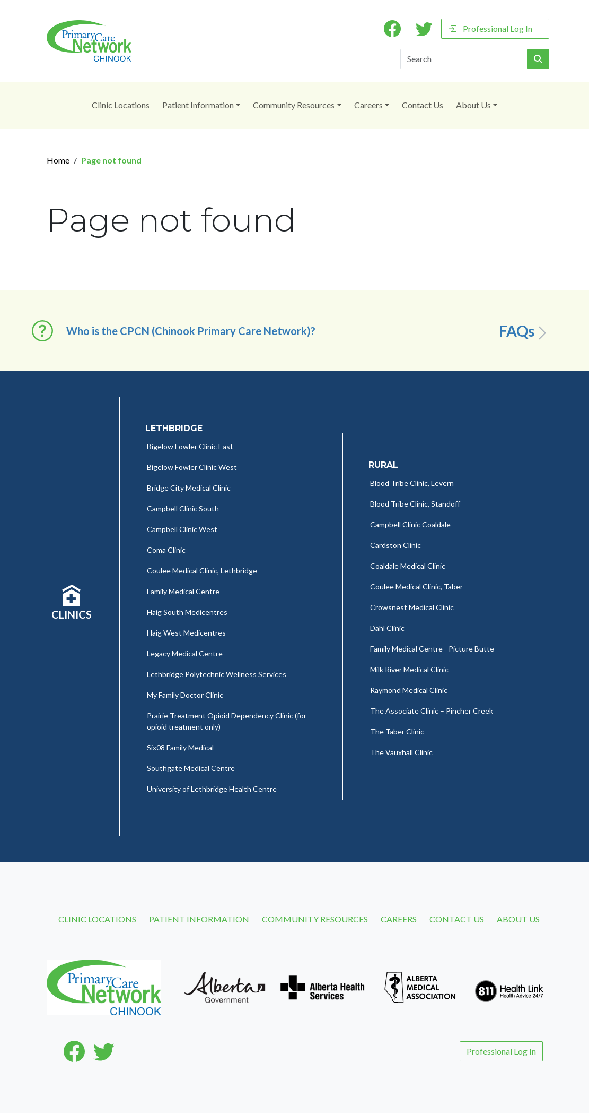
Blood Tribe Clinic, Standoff (415, 503)
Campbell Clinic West (182, 529)
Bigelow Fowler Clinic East (190, 446)
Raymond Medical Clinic (408, 690)
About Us (473, 105)
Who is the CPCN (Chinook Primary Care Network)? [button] (190, 330)
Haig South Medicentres (187, 612)
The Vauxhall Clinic (401, 752)
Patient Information (198, 105)
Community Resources (294, 105)
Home (58, 160)
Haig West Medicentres (186, 632)
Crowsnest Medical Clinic (412, 607)
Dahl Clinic (387, 627)
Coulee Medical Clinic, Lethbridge (202, 570)
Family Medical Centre (183, 591)
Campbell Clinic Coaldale (410, 524)
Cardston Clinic (395, 545)
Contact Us (422, 105)
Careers (368, 105)
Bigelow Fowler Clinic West (192, 467)
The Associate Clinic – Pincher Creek (431, 710)
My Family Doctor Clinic (185, 694)
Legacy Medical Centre (185, 653)
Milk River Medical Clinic (409, 669)
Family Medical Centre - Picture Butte (432, 648)
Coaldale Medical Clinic (407, 565)
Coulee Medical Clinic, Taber (416, 586)
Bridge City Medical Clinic (189, 487)
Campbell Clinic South (183, 508)
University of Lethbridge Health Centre (212, 788)
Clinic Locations (121, 105)
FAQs (524, 331)
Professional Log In (490, 28)
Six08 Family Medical (180, 747)
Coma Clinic (166, 549)
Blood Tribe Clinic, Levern (412, 482)
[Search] (464, 59)
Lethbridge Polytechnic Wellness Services (216, 674)
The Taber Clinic (397, 731)
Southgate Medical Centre (191, 768)
